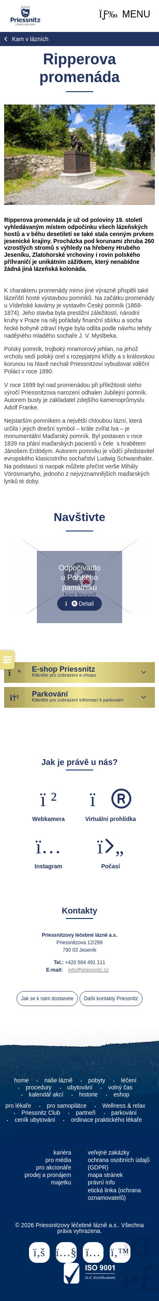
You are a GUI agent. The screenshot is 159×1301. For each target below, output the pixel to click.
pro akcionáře (53, 1167)
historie (88, 1094)
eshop (121, 1094)
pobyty (96, 1080)
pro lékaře (18, 1105)
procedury (38, 1087)
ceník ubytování (34, 1119)
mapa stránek (105, 1175)
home (21, 1080)
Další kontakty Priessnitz (111, 998)
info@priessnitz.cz (88, 970)
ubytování (80, 1087)
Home (25, 15)
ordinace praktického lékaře (107, 1119)
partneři (85, 1112)
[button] (124, 14)
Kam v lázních (30, 39)
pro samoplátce (67, 1105)
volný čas (120, 1087)
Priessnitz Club (41, 1112)
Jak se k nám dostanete (47, 998)
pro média (58, 1160)
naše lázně (58, 1080)
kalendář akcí (46, 1094)
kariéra (62, 1152)
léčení (128, 1080)
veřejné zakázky (108, 1152)
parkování (124, 1112)
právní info (101, 1182)
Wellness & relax (123, 1105)
